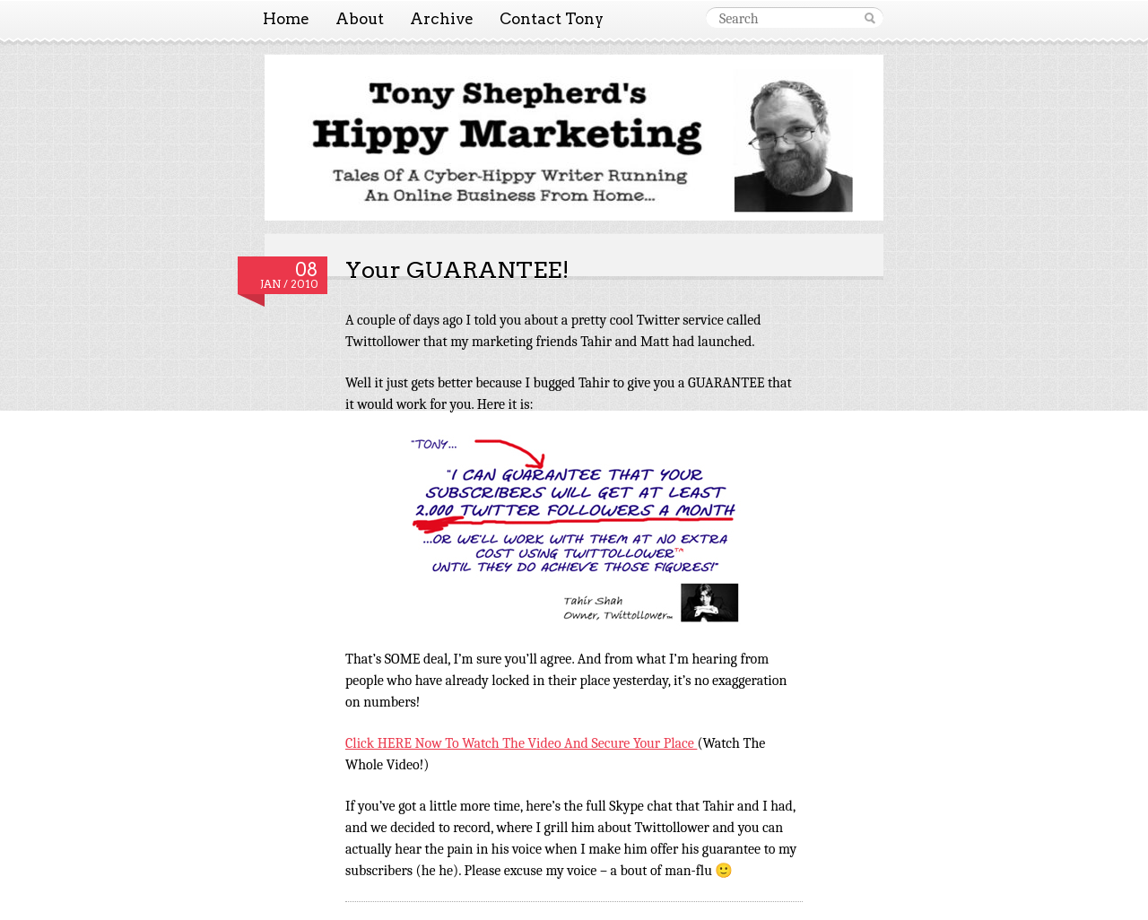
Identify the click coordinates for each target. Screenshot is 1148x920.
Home (286, 19)
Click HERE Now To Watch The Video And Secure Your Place (521, 743)
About (359, 19)
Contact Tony (552, 19)
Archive (442, 19)
